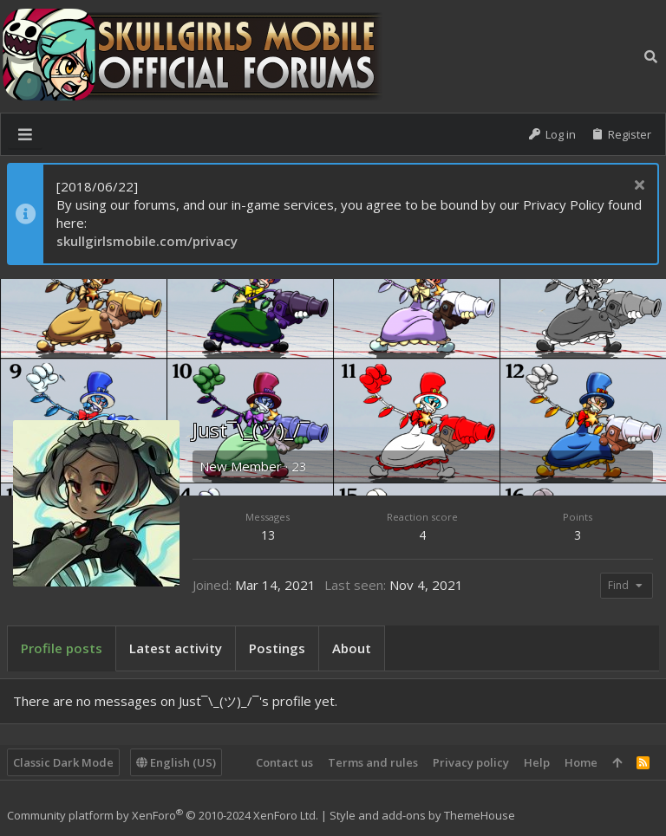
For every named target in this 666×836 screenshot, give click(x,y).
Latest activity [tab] (175, 648)
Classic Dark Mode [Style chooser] (63, 762)
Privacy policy (471, 762)
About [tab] (351, 648)
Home (581, 762)
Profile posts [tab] (61, 648)
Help (537, 762)
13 (268, 535)
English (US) (176, 762)
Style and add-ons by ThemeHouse (422, 815)
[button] (25, 134)
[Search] (651, 56)
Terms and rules (373, 762)
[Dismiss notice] (637, 187)
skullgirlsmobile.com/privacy (147, 241)
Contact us (284, 762)
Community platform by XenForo (162, 815)
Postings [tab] (277, 648)
